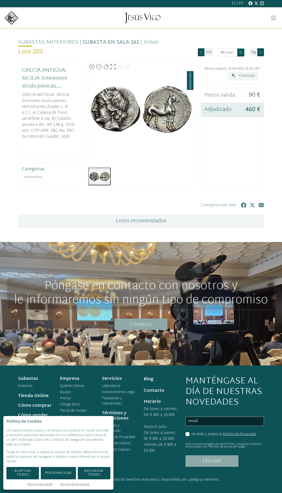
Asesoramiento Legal (118, 392)
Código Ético (70, 405)
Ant (209, 52)
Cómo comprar (35, 406)
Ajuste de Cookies (116, 450)
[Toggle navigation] (273, 18)
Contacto (141, 324)
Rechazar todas (94, 473)
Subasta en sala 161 (111, 42)
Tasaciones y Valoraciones (112, 401)
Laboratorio (111, 386)
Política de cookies (116, 444)
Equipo (65, 392)
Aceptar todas (23, 473)
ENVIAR (211, 461)
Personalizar (58, 473)
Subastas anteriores (48, 42)
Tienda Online (33, 396)
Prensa (65, 399)
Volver (151, 42)
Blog (148, 379)
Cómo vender (33, 415)
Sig (253, 52)
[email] (225, 421)
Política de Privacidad (239, 434)
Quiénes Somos (72, 386)
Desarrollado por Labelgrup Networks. (190, 480)
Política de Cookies (40, 485)
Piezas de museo (73, 411)
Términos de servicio (220, 446)
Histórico (25, 386)
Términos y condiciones (111, 428)
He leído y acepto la (223, 434)
